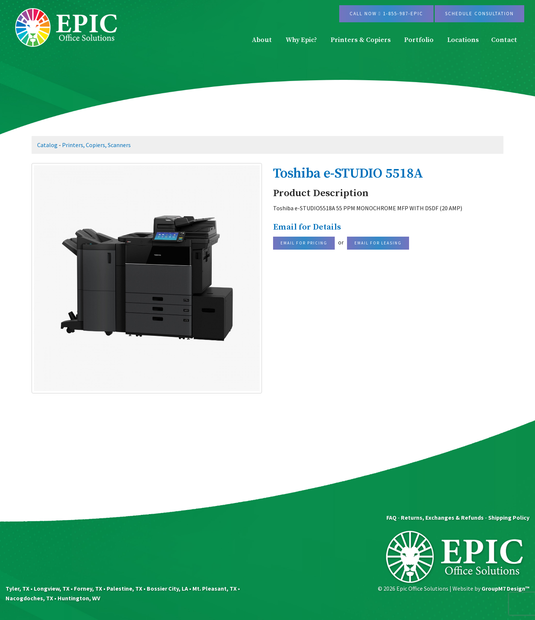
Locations (463, 40)
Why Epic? (301, 40)
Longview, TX (51, 588)
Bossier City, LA (167, 588)
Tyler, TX (17, 588)
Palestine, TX (124, 588)
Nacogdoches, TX (29, 598)
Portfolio (419, 40)
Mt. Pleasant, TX (214, 588)
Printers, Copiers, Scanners (96, 145)
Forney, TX (88, 588)
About (262, 40)
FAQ (391, 517)
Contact (504, 40)
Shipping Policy (508, 517)
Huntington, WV (79, 598)
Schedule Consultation (479, 13)
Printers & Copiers (361, 40)
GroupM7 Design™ (505, 588)
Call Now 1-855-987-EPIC (386, 13)
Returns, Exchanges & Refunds (442, 517)
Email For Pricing (304, 243)
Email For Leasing (378, 243)
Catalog (47, 145)
